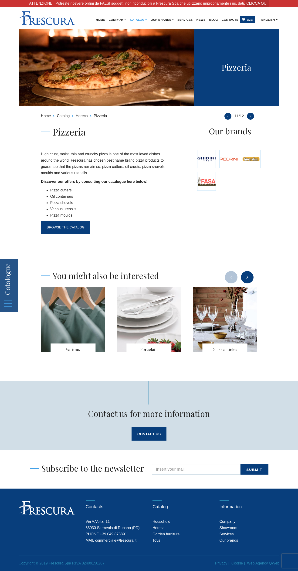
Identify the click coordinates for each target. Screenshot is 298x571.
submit (254, 470)
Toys (156, 540)
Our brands (162, 19)
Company (117, 19)
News (201, 19)
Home (100, 19)
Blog (213, 19)
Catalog (138, 19)
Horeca (82, 116)
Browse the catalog (66, 227)
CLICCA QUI (257, 3)
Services (185, 19)
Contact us (149, 434)
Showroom (228, 528)
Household (161, 521)
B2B (247, 19)
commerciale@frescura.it (115, 540)
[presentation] (231, 277)
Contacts (230, 19)
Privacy (221, 563)
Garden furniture (166, 534)
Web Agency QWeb (263, 563)
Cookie (237, 563)
